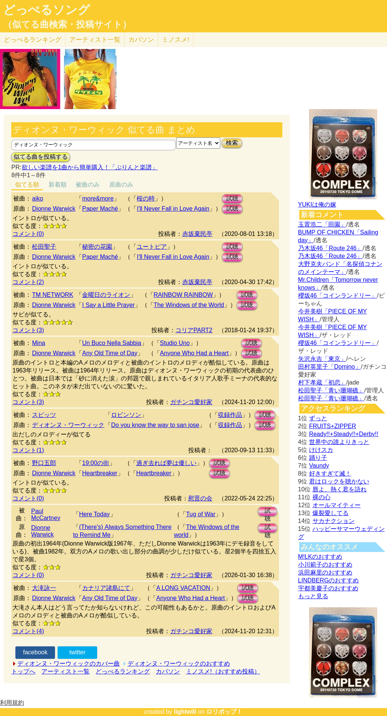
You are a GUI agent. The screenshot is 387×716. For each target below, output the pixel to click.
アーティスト (94, 39)
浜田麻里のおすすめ (325, 572)
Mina (38, 343)
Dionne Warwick (53, 208)
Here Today (94, 514)
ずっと (318, 418)
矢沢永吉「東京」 (322, 359)
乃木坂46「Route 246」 (330, 248)
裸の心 (321, 497)
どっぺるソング (46, 10)
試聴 (232, 198)
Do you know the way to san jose (155, 425)
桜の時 (146, 198)
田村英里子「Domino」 (329, 366)
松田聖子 (44, 246)
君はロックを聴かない (339, 481)
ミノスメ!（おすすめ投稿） (223, 671)
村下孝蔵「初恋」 (322, 382)
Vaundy (319, 465)
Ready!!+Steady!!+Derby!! (343, 434)
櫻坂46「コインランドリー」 (337, 295)
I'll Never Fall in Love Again (173, 208)
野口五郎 (44, 463)
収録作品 (230, 415)
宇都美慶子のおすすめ (328, 588)
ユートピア (152, 246)
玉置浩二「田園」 (322, 224)
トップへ (23, 671)
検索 (232, 143)
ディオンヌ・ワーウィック (68, 425)
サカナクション (333, 521)
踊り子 (318, 458)
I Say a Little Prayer (108, 305)
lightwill (185, 711)
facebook (35, 652)
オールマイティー (336, 505)
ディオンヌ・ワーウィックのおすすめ (179, 663)
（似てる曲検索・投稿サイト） (67, 24)
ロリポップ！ (224, 711)
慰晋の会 (200, 498)
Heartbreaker (99, 473)
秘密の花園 (97, 246)
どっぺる (32, 39)
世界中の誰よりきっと (339, 442)
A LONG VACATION (183, 588)
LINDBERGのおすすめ (328, 580)
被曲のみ (88, 184)
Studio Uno (175, 343)
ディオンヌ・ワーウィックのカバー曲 (68, 663)
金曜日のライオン (106, 295)
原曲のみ (121, 184)
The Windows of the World (189, 305)
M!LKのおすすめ (320, 556)
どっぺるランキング (123, 671)
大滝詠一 (44, 588)
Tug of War (200, 514)
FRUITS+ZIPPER (332, 426)
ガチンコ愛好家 (191, 402)
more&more (98, 198)
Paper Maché (100, 208)
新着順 (58, 184)
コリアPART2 (193, 330)
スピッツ (44, 415)
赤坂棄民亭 (197, 234)
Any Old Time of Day (109, 353)
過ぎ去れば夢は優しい (166, 463)
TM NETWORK (52, 295)
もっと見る (313, 596)
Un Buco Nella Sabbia (111, 343)
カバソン (141, 39)
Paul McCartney (45, 514)
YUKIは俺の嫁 (317, 204)
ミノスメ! (175, 39)
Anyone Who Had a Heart (194, 353)
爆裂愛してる (330, 513)
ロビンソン (126, 415)
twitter (77, 652)
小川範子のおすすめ (325, 564)
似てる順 (27, 184)
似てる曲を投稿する (41, 157)
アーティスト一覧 (65, 671)
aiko (37, 198)
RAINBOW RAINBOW (183, 295)
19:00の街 (95, 463)
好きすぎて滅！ (330, 473)
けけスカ (321, 450)
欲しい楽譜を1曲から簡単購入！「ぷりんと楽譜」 (89, 167)
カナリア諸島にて (106, 588)
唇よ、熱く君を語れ (339, 489)
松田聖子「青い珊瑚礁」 (331, 390)
